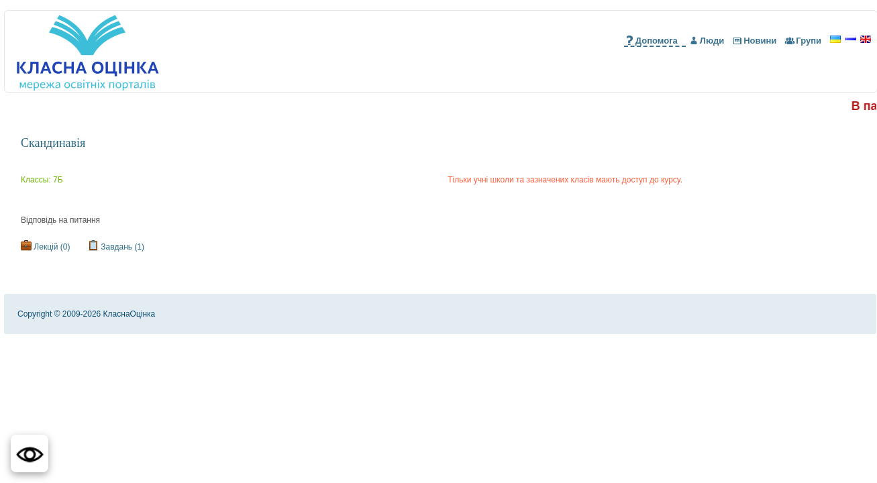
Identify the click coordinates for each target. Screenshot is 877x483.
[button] (29, 453)
